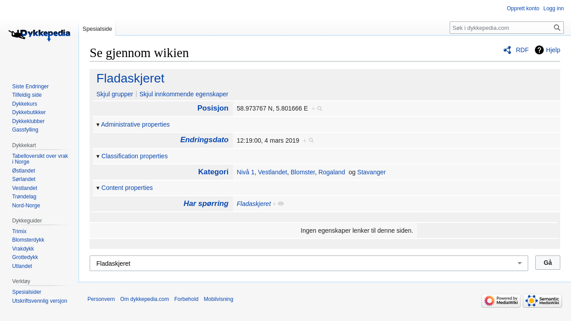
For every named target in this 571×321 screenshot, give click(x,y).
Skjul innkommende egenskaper (183, 94)
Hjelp (553, 50)
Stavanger (371, 172)
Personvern (101, 299)
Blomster (302, 172)
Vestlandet (272, 172)
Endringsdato (204, 140)
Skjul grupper (114, 94)
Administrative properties (135, 124)
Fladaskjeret (130, 78)
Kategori (213, 172)
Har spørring (206, 203)
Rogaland (332, 172)
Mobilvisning (218, 299)
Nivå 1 (246, 172)
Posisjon (212, 108)
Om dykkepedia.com (144, 299)
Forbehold (186, 299)
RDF (522, 50)
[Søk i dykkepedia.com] (507, 27)
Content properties (127, 187)
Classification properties (134, 156)
